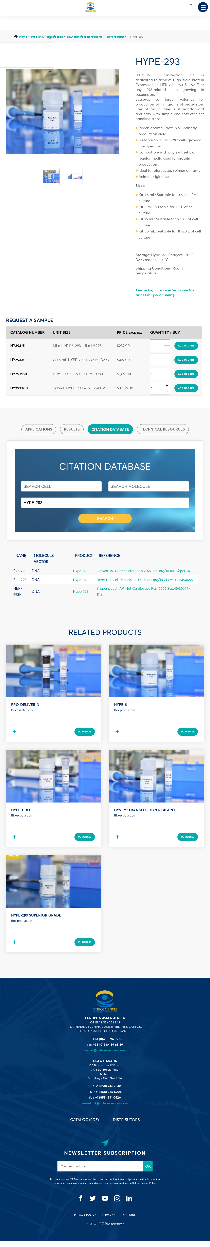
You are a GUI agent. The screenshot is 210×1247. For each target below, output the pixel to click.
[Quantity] (157, 346)
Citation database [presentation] (110, 429)
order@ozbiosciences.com (105, 1056)
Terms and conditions (119, 1220)
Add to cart (186, 345)
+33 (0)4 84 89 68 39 (108, 1050)
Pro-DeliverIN (25, 710)
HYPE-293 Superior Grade (36, 921)
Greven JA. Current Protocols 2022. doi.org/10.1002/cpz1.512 (144, 571)
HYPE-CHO (20, 815)
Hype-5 (120, 710)
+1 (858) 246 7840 (108, 1092)
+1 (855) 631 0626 (108, 1103)
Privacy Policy (85, 1220)
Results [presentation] (72, 429)
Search (105, 519)
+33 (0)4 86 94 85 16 (107, 1045)
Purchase (84, 737)
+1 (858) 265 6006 (108, 1098)
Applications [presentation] (38, 429)
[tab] (38, 429)
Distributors (128, 1125)
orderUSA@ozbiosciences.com (105, 1109)
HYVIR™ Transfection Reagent (144, 815)
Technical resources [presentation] (163, 429)
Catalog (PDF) (83, 1125)
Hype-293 (80, 571)
